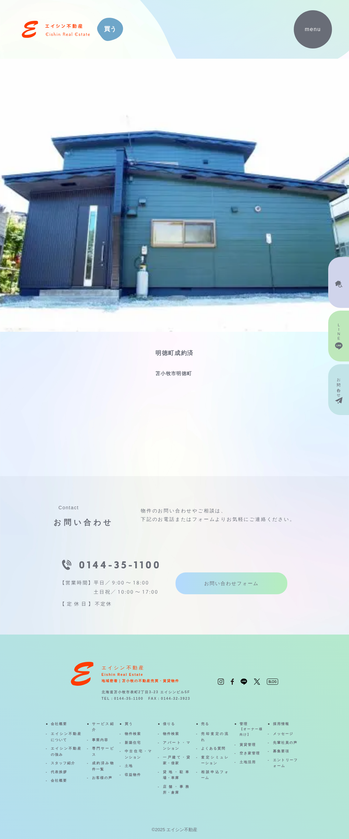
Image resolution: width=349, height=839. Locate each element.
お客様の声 (102, 778)
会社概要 (59, 724)
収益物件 (133, 775)
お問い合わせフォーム (231, 583)
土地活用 (248, 762)
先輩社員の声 (285, 742)
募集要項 (281, 751)
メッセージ (283, 734)
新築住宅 (133, 742)
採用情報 (281, 724)
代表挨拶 (59, 772)
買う (129, 724)
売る (205, 724)
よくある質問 (213, 748)
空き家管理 (250, 753)
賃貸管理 (248, 744)
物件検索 (133, 734)
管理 (251, 730)
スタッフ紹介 (63, 763)
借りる (169, 724)
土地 (129, 766)
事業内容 (100, 740)
